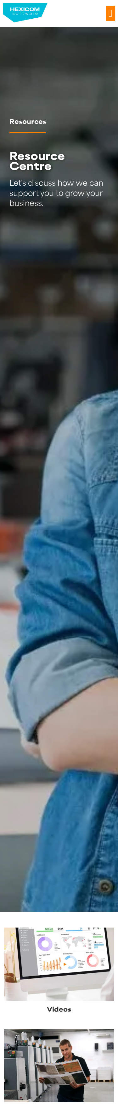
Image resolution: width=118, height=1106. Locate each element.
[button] (110, 13)
